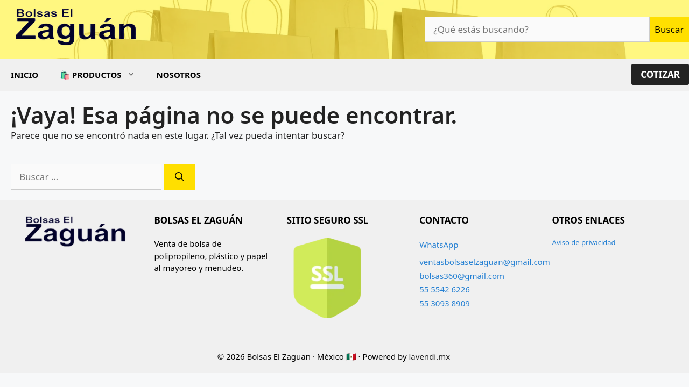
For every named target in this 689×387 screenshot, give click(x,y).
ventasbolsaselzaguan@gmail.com (484, 261)
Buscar (669, 29)
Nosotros (179, 74)
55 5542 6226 (444, 289)
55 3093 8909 (444, 303)
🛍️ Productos (102, 75)
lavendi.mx (430, 356)
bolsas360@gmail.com (461, 275)
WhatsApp (438, 244)
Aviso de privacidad (584, 242)
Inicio (24, 74)
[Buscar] (179, 177)
